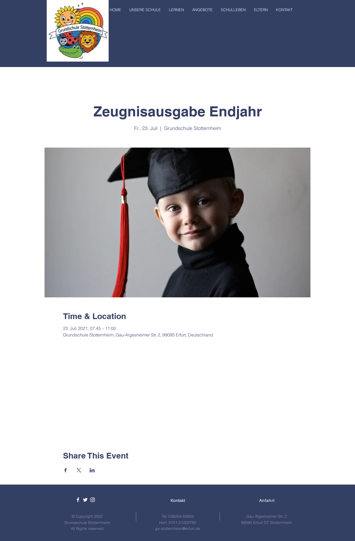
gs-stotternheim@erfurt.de (177, 528)
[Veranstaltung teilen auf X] (78, 470)
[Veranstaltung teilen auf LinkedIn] (92, 470)
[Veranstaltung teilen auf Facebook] (65, 470)
